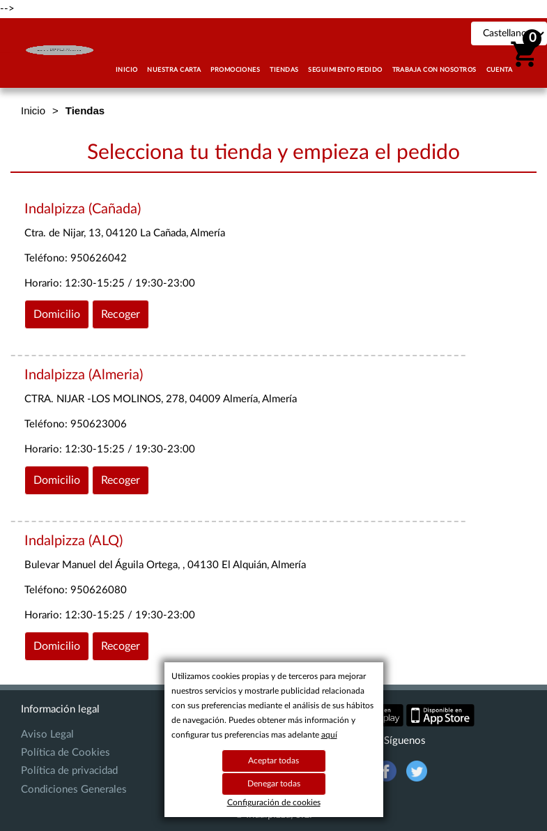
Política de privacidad (69, 770)
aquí (329, 735)
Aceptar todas (273, 760)
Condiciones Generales (74, 789)
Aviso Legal (47, 734)
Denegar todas (273, 783)
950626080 (98, 590)
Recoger (120, 314)
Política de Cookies (65, 752)
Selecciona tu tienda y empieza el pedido (273, 152)
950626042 (98, 258)
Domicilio (56, 314)
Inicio (33, 110)
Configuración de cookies (274, 802)
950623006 (98, 424)
